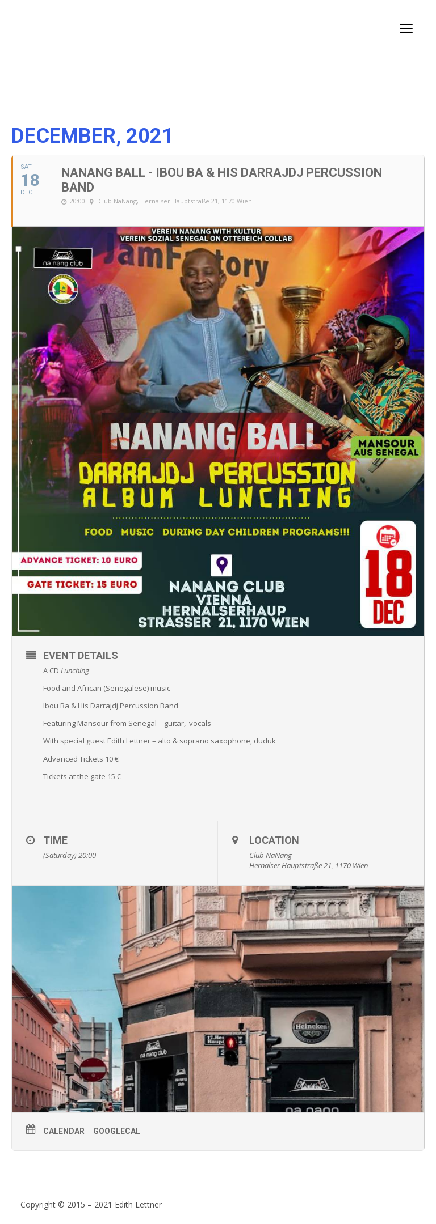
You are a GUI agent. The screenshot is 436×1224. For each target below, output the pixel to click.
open (406, 28)
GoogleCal (116, 1131)
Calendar (64, 1131)
